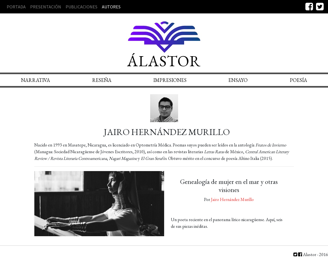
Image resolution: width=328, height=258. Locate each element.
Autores (111, 7)
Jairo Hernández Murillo (232, 199)
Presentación (45, 7)
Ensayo (238, 80)
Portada (16, 7)
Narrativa (35, 80)
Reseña (101, 80)
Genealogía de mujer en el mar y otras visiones (229, 185)
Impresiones (169, 80)
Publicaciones (81, 7)
